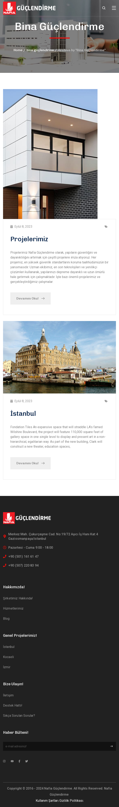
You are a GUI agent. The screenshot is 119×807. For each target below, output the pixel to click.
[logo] (30, 8)
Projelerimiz (29, 239)
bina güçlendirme (40, 50)
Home (18, 50)
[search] (104, 8)
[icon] (4, 761)
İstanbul (23, 413)
